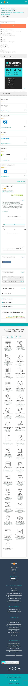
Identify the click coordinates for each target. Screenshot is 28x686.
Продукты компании (7, 302)
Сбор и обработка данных (8, 52)
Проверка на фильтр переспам (14, 611)
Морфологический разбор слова (14, 601)
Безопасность (4, 48)
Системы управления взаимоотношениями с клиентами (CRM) (12, 13)
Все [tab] (3, 337)
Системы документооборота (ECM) (13, 281)
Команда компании (7, 306)
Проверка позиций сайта (14, 622)
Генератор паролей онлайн (14, 645)
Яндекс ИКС (14, 630)
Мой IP (14, 653)
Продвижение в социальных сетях (10, 32)
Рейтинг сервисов (12, 8)
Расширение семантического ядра (14, 593)
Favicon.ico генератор (14, 651)
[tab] (8, 337)
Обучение (3, 44)
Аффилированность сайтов (14, 609)
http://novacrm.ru (5, 160)
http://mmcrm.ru (5, 176)
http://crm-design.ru (6, 110)
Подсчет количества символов (14, 646)
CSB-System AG (5, 116)
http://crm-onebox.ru (6, 143)
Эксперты (14, 569)
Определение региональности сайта (14, 625)
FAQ (14, 572)
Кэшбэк (3, 50)
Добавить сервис (21, 181)
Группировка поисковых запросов (14, 595)
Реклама (3, 38)
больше (5, 211)
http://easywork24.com (7, 191)
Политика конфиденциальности (14, 677)
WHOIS (14, 634)
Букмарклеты (14, 570)
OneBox (3, 132)
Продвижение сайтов (6, 30)
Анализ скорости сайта (14, 600)
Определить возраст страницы (14, 624)
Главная (3, 8)
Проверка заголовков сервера (14, 598)
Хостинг (3, 40)
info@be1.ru (14, 680)
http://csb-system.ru (6, 127)
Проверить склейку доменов (14, 632)
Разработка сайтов (6, 34)
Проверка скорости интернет (14, 643)
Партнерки (3, 46)
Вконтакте (6, 262)
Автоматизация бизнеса (7, 10)
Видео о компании (7, 299)
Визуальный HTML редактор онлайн (14, 650)
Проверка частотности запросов (14, 620)
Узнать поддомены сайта (14, 629)
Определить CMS (14, 635)
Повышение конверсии (7, 42)
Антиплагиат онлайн (14, 591)
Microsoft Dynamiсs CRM (8, 165)
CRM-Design (4, 99)
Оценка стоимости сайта (14, 627)
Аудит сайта (14, 590)
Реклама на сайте (14, 683)
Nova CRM (4, 148)
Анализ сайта (14, 588)
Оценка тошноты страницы (14, 596)
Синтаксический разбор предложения (14, 655)
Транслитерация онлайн (14, 648)
